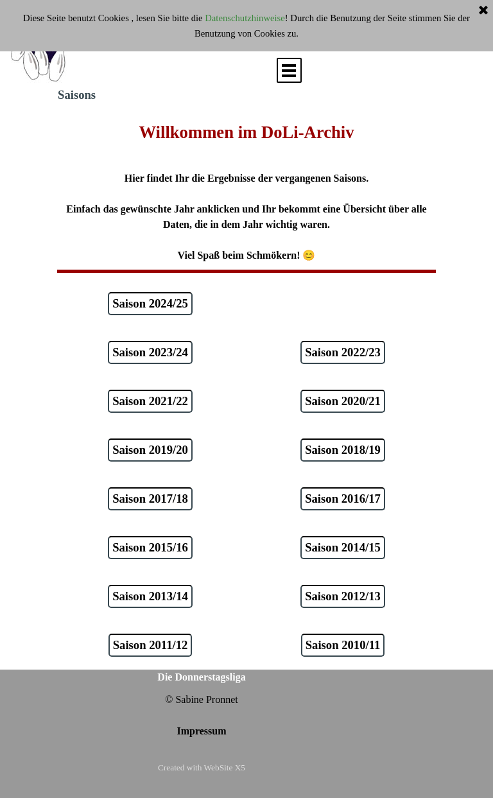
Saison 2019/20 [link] (150, 449)
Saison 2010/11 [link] (343, 645)
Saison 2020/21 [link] (343, 401)
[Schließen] (483, 11)
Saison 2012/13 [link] (343, 596)
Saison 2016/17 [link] (343, 498)
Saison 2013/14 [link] (150, 596)
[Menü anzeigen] (289, 70)
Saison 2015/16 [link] (150, 547)
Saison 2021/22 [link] (150, 401)
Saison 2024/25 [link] (150, 303)
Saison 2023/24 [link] (150, 352)
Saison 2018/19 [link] (343, 449)
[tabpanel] (246, 191)
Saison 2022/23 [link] (343, 352)
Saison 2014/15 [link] (343, 547)
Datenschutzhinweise (245, 18)
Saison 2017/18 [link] (150, 498)
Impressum (201, 730)
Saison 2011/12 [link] (150, 645)
